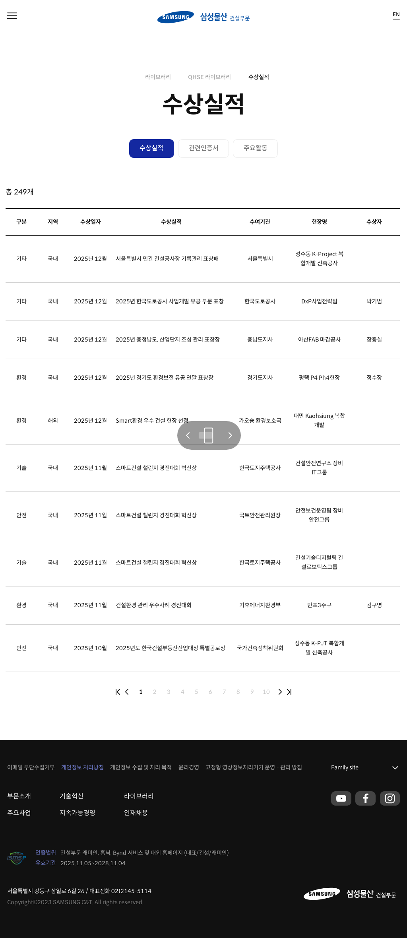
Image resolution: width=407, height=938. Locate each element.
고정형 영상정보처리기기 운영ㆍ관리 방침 (253, 767)
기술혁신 (71, 796)
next (280, 691)
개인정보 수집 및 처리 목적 (141, 767)
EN (396, 15)
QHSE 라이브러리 (209, 77)
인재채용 (136, 813)
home (133, 77)
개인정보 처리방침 (82, 767)
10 (266, 691)
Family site (345, 767)
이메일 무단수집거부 (31, 767)
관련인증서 (204, 148)
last (289, 691)
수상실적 (258, 77)
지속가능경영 (77, 813)
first (118, 691)
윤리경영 (188, 767)
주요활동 (255, 148)
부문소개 (19, 796)
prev (126, 691)
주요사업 (19, 813)
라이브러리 (158, 77)
